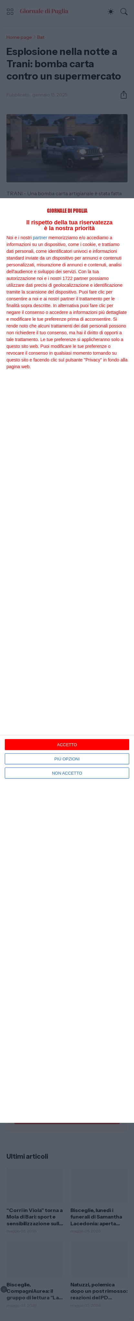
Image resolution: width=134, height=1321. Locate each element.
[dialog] (67, 660)
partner (40, 237)
